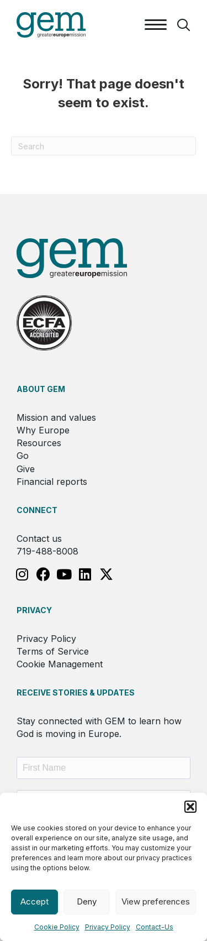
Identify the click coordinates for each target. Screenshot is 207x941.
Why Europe (43, 430)
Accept (34, 901)
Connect (37, 510)
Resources (39, 442)
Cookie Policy (56, 927)
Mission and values (56, 417)
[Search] (103, 146)
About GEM (41, 389)
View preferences (155, 901)
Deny (87, 901)
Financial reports (52, 481)
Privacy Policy (107, 927)
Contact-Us (154, 927)
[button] (190, 806)
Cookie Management (60, 664)
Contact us (39, 538)
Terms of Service (53, 651)
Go (23, 455)
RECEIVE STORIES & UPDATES (76, 692)
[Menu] (155, 24)
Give (26, 468)
